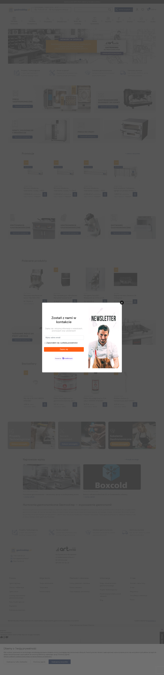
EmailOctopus (68, 358)
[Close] (122, 303)
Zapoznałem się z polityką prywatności (62, 343)
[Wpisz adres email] (64, 337)
